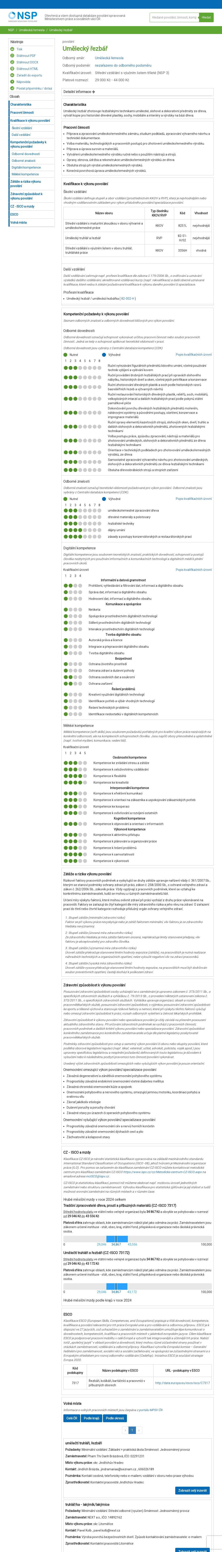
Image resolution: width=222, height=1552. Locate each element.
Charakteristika (20, 104)
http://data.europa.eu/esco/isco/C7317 (182, 1383)
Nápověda (20, 82)
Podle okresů (115, 1418)
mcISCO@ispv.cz (97, 1176)
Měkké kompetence (25, 174)
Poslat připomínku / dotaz (31, 88)
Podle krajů (91, 1418)
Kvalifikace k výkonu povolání (30, 120)
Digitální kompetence (26, 167)
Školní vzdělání (22, 128)
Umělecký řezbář (61, 30)
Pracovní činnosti (22, 112)
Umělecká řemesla (31, 30)
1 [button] (132, 1430)
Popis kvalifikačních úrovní (194, 354)
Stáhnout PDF (23, 55)
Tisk (16, 49)
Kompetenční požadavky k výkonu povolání (28, 144)
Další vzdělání (21, 135)
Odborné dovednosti (26, 154)
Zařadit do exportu (26, 75)
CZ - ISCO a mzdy (22, 206)
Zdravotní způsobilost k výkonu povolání (26, 196)
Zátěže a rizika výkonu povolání (25, 184)
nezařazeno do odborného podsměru (123, 65)
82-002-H (128, 298)
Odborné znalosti (23, 160)
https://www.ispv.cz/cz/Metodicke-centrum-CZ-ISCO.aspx (162, 1172)
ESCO (14, 214)
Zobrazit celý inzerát (192, 1490)
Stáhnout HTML (24, 69)
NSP (11, 30)
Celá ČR (71, 1418)
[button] (125, 1430)
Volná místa (18, 222)
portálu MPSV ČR (150, 1410)
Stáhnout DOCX (24, 62)
